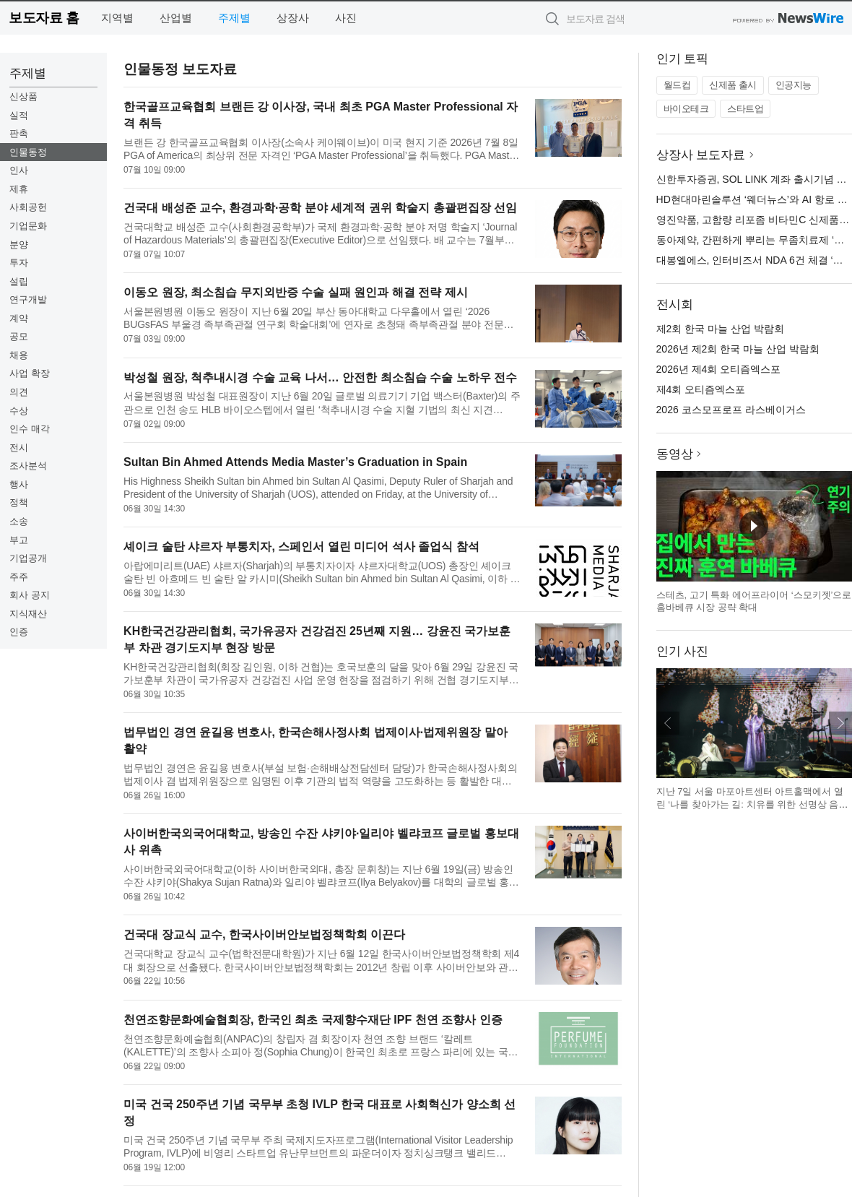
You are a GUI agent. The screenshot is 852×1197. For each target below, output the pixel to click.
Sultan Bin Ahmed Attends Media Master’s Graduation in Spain (295, 462)
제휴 (18, 188)
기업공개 (28, 558)
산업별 (176, 18)
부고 (18, 540)
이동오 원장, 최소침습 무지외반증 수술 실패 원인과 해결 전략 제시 (295, 292)
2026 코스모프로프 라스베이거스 (731, 409)
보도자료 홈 (44, 17)
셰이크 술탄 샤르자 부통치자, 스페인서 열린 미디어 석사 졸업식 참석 (301, 546)
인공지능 (793, 84)
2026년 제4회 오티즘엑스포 (718, 369)
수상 (18, 410)
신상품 (23, 96)
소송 (18, 521)
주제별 (234, 18)
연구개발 (28, 299)
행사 (18, 484)
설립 (18, 281)
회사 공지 (29, 594)
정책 (18, 502)
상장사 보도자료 (701, 155)
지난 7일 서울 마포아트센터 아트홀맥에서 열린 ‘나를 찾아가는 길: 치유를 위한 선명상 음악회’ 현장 (752, 804)
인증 (18, 631)
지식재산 (28, 613)
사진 (346, 18)
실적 (18, 115)
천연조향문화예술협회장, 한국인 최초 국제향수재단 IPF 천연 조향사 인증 (312, 1020)
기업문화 (28, 225)
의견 (18, 391)
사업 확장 (29, 373)
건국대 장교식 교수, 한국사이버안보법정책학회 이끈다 (264, 934)
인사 (18, 170)
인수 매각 (29, 428)
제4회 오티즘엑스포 (701, 389)
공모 (18, 336)
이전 (667, 723)
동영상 (674, 454)
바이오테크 (686, 108)
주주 (18, 576)
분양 (18, 244)
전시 (18, 447)
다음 (840, 723)
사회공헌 (28, 207)
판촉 (18, 133)
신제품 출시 (733, 84)
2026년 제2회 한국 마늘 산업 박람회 (738, 349)
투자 (18, 262)
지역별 (117, 18)
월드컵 (677, 84)
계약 (18, 318)
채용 (18, 355)
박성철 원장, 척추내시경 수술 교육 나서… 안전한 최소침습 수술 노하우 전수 (320, 377)
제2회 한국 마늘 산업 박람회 (720, 328)
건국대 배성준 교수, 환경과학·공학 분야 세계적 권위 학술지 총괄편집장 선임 (320, 208)
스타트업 (745, 108)
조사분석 (28, 465)
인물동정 (28, 152)
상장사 (293, 18)
